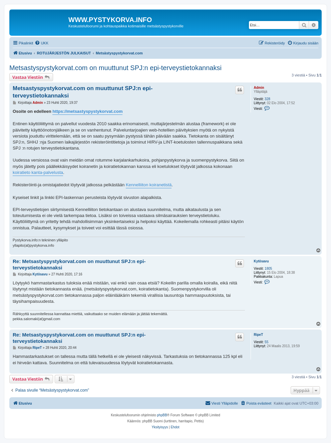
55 (266, 342)
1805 (268, 268)
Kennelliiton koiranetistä (149, 184)
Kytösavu (261, 261)
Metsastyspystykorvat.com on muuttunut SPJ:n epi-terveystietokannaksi (115, 67)
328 (267, 99)
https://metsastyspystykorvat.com (87, 111)
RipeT (258, 335)
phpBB (162, 415)
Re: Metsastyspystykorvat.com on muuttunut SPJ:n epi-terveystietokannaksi (79, 264)
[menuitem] (41, 43)
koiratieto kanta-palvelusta (38, 172)
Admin (259, 87)
